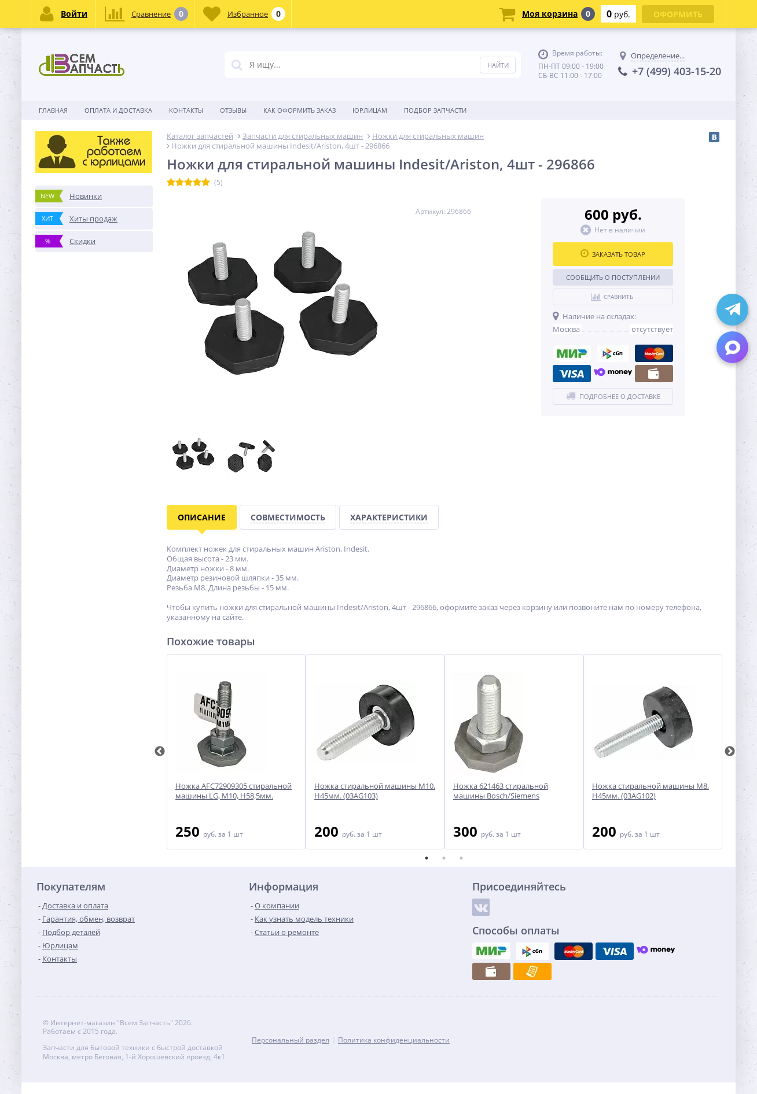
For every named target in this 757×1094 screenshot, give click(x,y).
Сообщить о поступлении (613, 277)
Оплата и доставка (118, 110)
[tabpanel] (236, 751)
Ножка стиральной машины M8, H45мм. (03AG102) (650, 791)
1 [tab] (426, 858)
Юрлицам (369, 110)
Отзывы (233, 110)
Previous (160, 751)
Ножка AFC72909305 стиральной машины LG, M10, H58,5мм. (233, 791)
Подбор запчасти (435, 110)
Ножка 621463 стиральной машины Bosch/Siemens (500, 791)
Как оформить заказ (299, 110)
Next (730, 751)
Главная (53, 110)
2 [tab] (444, 858)
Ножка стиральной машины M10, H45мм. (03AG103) (374, 791)
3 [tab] (461, 858)
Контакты (186, 110)
